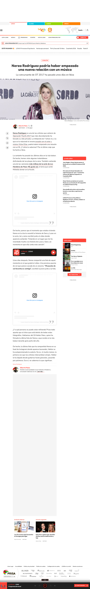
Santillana (41, 571)
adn (70, 571)
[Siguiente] (87, 48)
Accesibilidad (18, 566)
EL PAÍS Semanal (62, 573)
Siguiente (55, 586)
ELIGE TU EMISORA (81, 585)
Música (13, 37)
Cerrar (87, 43)
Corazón (45, 60)
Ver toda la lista (73, 274)
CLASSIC (31, 24)
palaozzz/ (31, 126)
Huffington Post (27, 573)
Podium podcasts (41, 576)
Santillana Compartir (50, 571)
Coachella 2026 (71, 48)
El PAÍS (25, 571)
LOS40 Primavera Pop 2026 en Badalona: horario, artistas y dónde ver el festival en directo (74, 199)
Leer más (40, 371)
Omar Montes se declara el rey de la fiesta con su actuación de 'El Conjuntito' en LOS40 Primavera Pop (74, 182)
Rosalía (79, 48)
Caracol (76, 571)
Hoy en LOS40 (41, 37)
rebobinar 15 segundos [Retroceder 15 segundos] (39, 586)
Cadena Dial (55, 573)
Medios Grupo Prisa (9, 576)
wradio (42, 573)
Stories (55, 547)
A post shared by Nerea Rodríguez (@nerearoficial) (35, 223)
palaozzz (29, 126)
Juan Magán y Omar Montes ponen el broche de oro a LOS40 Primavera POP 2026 (74, 164)
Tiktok (38, 547)
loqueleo (64, 576)
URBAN (66, 24)
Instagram (34, 547)
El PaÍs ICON (48, 576)
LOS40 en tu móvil (66, 566)
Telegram (7, 147)
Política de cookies (41, 566)
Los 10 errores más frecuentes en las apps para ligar (23, 535)
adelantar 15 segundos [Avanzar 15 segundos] (51, 586)
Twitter (7, 138)
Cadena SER (58, 571)
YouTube (41, 547)
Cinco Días (49, 573)
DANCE (48, 24)
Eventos (32, 37)
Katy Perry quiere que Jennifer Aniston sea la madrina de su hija (45, 536)
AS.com (64, 571)
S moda (56, 576)
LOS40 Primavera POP (54, 37)
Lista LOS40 (5, 37)
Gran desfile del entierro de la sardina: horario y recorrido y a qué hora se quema (74, 191)
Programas (24, 37)
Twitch (52, 547)
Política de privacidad (29, 566)
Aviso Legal (10, 566)
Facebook (7, 133)
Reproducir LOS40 (53, 252)
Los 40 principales (33, 571)
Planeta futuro (68, 573)
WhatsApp (7, 143)
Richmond (23, 576)
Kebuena (74, 573)
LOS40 (13, 24)
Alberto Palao (23, 126)
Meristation (72, 576)
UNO (37, 573)
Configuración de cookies (53, 566)
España (80, 30)
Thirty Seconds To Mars (57, 48)
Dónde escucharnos (78, 566)
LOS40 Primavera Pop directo (25, 48)
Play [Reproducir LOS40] (45, 585)
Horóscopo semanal (42, 48)
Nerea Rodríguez (17, 364)
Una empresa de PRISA (9, 572)
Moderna (32, 576)
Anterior (35, 586)
